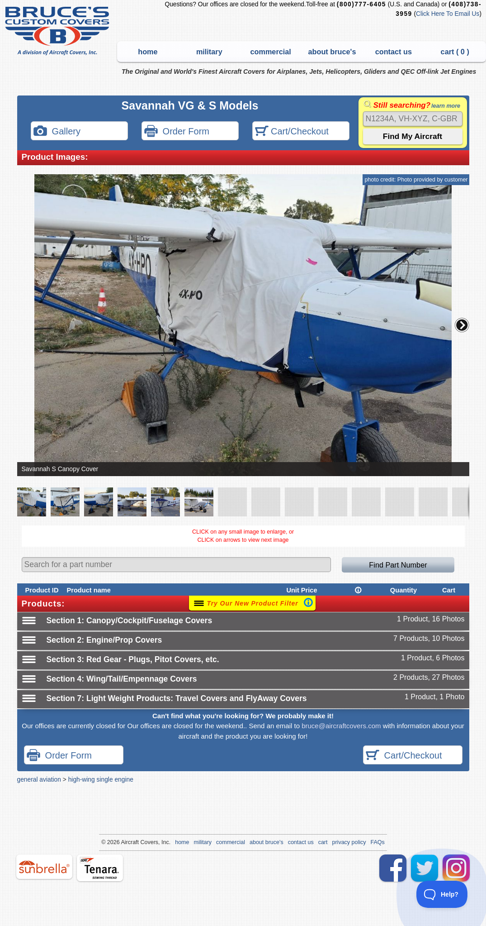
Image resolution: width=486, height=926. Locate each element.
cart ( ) (455, 52)
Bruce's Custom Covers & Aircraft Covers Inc (59, 31)
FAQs (378, 842)
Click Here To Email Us (447, 13)
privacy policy (349, 842)
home (147, 52)
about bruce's (332, 52)
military (209, 52)
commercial (270, 52)
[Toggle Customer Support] (442, 894)
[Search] (412, 118)
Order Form (176, 132)
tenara (100, 867)
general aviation (39, 779)
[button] (462, 325)
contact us (393, 52)
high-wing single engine (100, 779)
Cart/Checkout (292, 132)
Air (124, 842)
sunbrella (44, 866)
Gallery (56, 132)
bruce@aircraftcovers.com (341, 726)
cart (323, 842)
